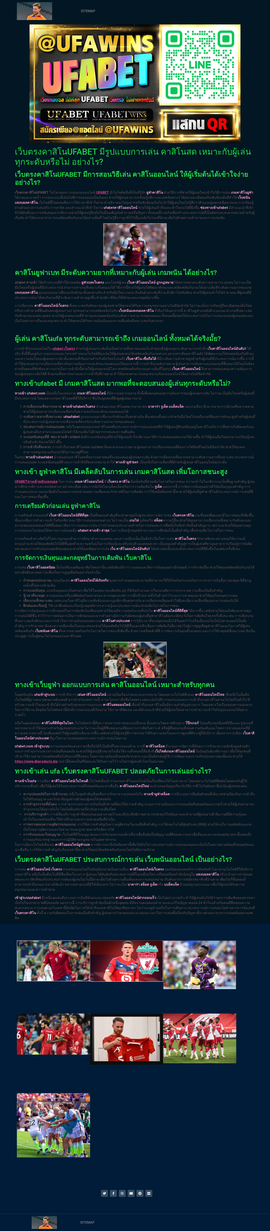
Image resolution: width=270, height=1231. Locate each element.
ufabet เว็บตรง (64, 349)
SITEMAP (88, 11)
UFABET (102, 192)
